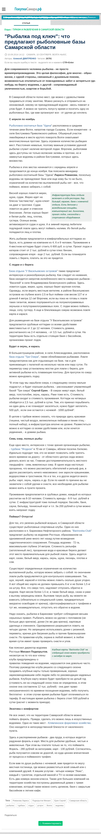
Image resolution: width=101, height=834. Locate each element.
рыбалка (10, 806)
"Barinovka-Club (81, 530)
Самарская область (78, 801)
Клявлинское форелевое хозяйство (69, 723)
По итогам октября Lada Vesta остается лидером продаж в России (36, 17)
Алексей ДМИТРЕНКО (24, 58)
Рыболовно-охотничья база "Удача (30, 125)
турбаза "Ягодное (21, 449)
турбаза (21, 806)
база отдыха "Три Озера (23, 356)
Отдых (7, 29)
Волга (49, 806)
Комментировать (50, 823)
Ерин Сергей (60, 801)
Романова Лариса (21, 801)
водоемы (60, 806)
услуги (40, 806)
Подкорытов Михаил (41, 801)
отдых (31, 806)
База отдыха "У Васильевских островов (33, 271)
